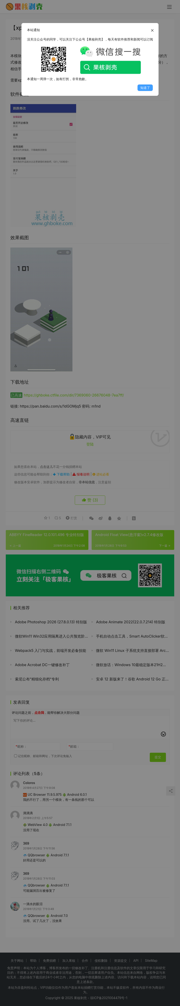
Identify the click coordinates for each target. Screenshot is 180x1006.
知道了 (145, 88)
